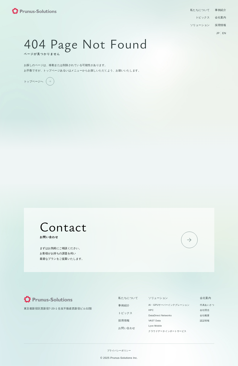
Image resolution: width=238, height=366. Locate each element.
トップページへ (33, 81)
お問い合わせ (119, 240)
